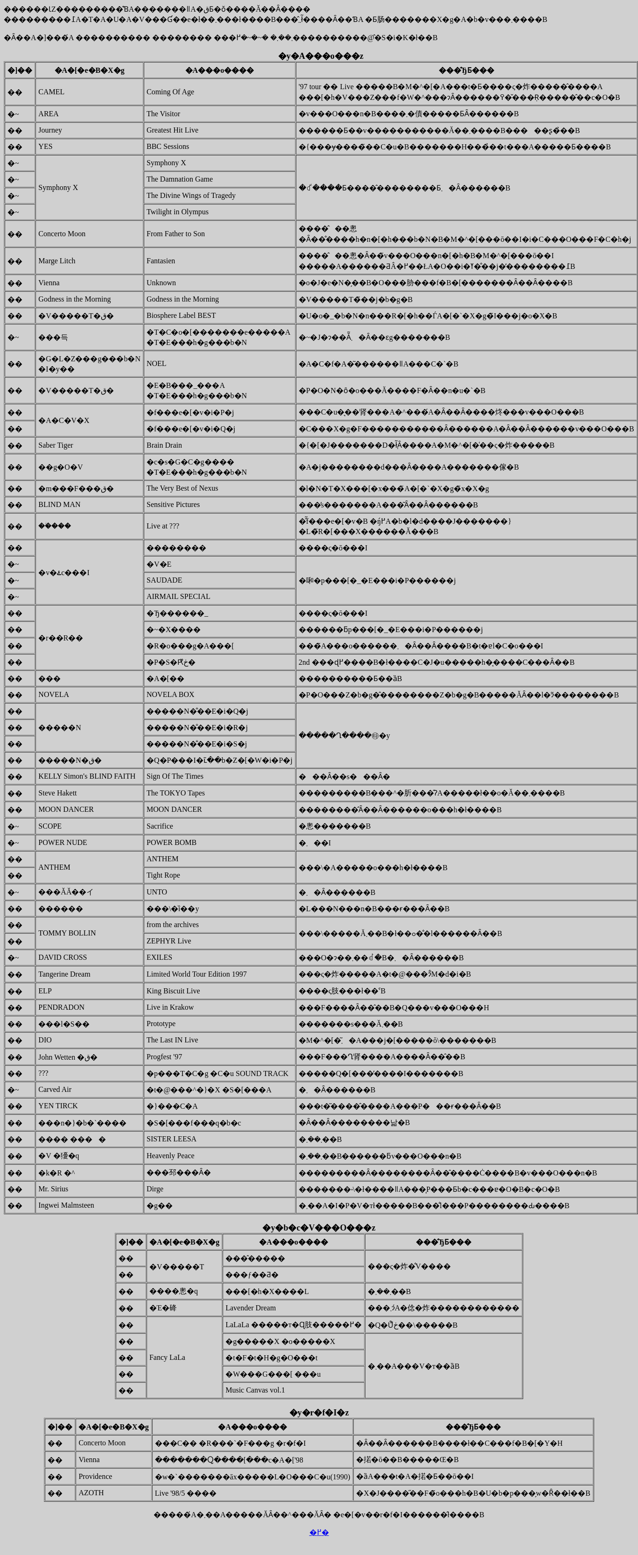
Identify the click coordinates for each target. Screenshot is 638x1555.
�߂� (319, 1532)
